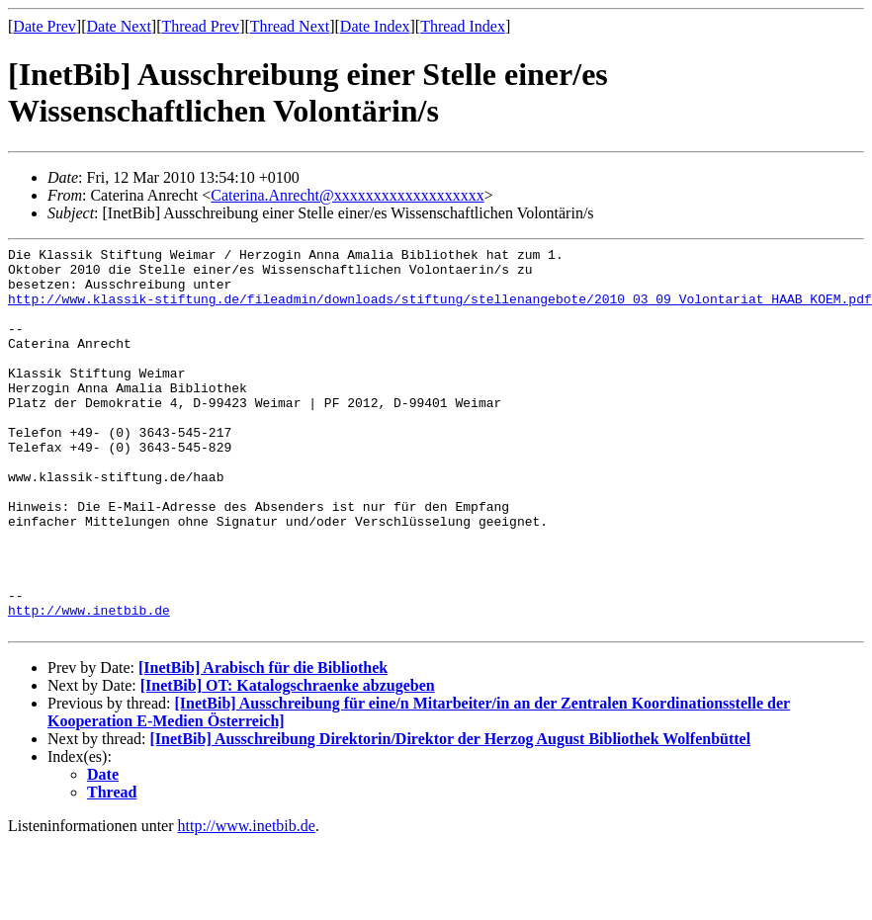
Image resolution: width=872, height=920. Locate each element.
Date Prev (44, 26)
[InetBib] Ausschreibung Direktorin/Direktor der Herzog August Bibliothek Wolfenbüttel (450, 815)
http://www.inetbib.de (89, 684)
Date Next (119, 26)
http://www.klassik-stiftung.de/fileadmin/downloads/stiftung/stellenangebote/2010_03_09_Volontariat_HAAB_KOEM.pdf (440, 310)
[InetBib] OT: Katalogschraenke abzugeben (287, 762)
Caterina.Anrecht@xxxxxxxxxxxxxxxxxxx (347, 195)
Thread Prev (200, 26)
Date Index (375, 26)
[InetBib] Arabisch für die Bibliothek (263, 744)
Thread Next (289, 26)
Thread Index (462, 26)
